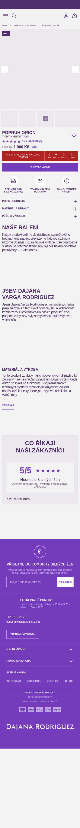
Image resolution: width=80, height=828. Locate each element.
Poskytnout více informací (27, 63)
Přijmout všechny (57, 75)
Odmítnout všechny (24, 75)
